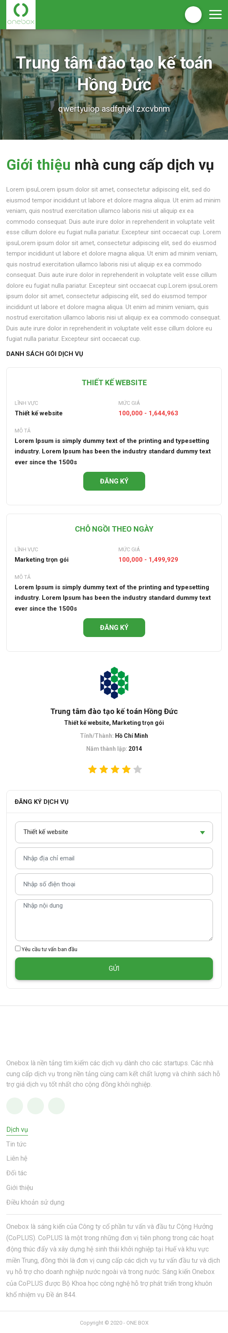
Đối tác (16, 1173)
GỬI (114, 968)
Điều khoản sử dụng (35, 1202)
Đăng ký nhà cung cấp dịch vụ (193, 14)
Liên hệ (16, 1158)
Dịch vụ (17, 1129)
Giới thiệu (19, 1188)
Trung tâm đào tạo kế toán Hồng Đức (114, 711)
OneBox (21, 14)
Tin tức (16, 1144)
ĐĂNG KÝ (114, 481)
